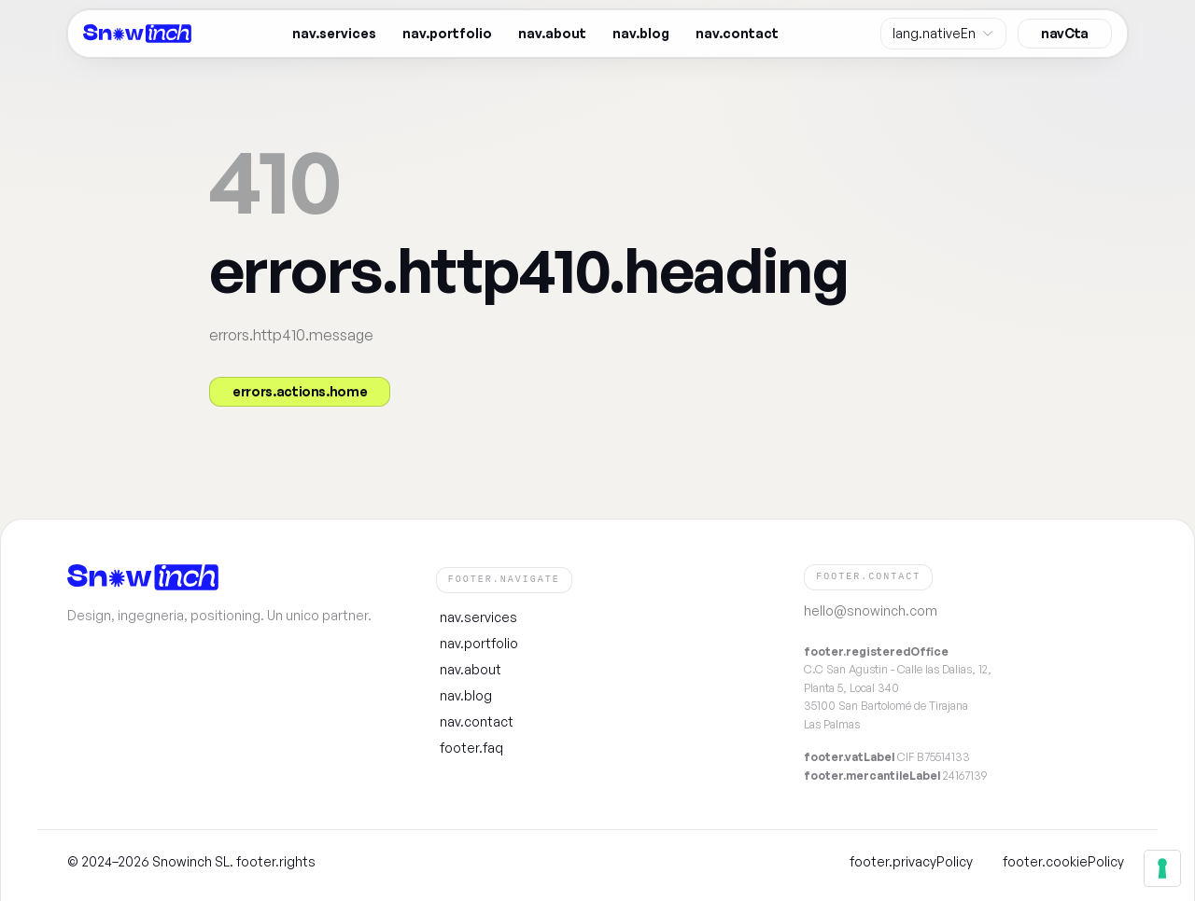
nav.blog (640, 33)
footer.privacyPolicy (911, 861)
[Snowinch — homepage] (137, 33)
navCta (1065, 33)
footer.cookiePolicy (1063, 861)
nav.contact (737, 33)
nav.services (334, 33)
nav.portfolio (447, 33)
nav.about (552, 33)
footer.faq (471, 747)
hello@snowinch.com (870, 610)
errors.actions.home (299, 391)
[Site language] (943, 33)
